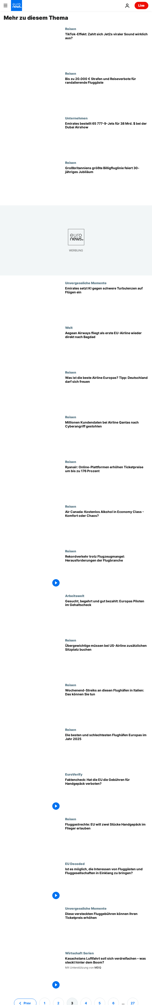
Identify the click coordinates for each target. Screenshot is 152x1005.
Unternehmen (76, 118)
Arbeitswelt (74, 595)
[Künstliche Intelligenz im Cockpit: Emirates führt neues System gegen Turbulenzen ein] (106, 303)
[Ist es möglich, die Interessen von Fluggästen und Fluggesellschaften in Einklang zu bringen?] (106, 884)
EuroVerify (73, 774)
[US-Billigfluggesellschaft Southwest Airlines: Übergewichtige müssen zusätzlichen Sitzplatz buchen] (106, 660)
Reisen (70, 28)
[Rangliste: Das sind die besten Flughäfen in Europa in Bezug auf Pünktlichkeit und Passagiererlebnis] (106, 750)
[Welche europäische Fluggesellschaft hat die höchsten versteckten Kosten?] (106, 929)
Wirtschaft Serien (79, 953)
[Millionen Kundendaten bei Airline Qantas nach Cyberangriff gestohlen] (106, 437)
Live (141, 5)
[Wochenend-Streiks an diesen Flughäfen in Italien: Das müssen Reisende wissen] (106, 705)
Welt (69, 327)
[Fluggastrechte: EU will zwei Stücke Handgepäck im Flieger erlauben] (106, 839)
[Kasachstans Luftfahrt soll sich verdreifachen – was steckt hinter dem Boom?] (106, 973)
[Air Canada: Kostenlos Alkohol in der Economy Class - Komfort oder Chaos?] (106, 527)
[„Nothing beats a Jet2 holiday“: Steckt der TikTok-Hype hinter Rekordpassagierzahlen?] (106, 49)
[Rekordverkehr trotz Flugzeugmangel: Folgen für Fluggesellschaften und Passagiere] (106, 571)
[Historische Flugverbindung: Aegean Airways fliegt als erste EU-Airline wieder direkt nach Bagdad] (106, 348)
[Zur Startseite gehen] (16, 5)
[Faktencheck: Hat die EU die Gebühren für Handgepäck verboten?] (106, 795)
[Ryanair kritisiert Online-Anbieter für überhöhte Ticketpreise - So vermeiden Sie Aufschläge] (106, 482)
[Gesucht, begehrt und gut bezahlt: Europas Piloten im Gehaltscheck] (106, 616)
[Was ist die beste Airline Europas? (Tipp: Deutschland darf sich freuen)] (106, 393)
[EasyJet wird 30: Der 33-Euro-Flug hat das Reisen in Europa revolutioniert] (106, 183)
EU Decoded (75, 863)
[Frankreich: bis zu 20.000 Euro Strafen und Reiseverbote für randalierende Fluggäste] (106, 94)
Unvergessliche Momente (86, 283)
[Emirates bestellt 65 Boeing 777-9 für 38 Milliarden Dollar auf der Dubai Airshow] (106, 138)
